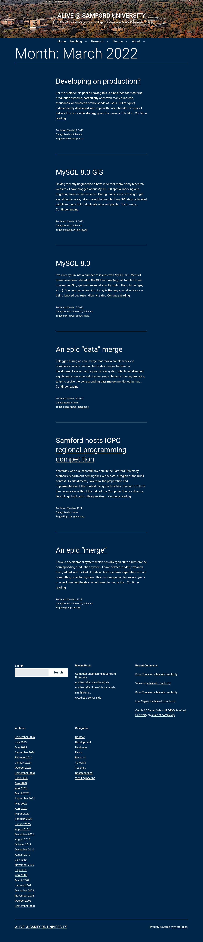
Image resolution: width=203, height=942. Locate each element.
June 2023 (21, 778)
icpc (66, 516)
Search (19, 665)
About (136, 41)
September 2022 (25, 798)
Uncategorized (84, 772)
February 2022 (23, 818)
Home (62, 41)
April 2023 (21, 788)
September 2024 (25, 752)
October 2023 (23, 767)
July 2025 (21, 742)
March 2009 (22, 880)
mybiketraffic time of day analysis (95, 687)
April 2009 (21, 875)
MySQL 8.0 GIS (79, 172)
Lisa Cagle (141, 701)
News (75, 402)
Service (118, 41)
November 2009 (24, 864)
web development (73, 138)
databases (69, 229)
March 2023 (22, 793)
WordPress (180, 926)
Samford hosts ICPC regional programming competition (91, 449)
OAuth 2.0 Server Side (88, 697)
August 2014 (22, 839)
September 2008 (25, 905)
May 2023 (21, 783)
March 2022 (22, 813)
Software (77, 134)
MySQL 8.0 (73, 263)
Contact (80, 737)
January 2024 (23, 762)
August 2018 (22, 829)
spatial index (83, 315)
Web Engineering (85, 778)
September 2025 (25, 737)
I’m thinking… (83, 692)
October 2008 (23, 900)
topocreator (74, 607)
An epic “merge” (81, 550)
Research (97, 41)
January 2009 (23, 885)
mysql (84, 229)
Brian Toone (142, 674)
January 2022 (23, 824)
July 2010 (21, 859)
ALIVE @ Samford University (101, 15)
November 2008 (24, 895)
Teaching (76, 41)
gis (78, 229)
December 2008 (24, 890)
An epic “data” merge (89, 349)
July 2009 (21, 870)
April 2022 (21, 808)
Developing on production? (98, 81)
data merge (70, 406)
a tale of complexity (166, 674)
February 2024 (23, 757)
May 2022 (21, 803)
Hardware (81, 747)
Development (83, 742)
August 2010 (22, 854)
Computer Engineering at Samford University (95, 675)
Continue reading (67, 209)
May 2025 (21, 747)
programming (77, 516)
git (65, 607)
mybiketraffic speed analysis (92, 682)
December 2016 (24, 834)
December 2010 (24, 849)
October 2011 (23, 844)
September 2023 (25, 772)
